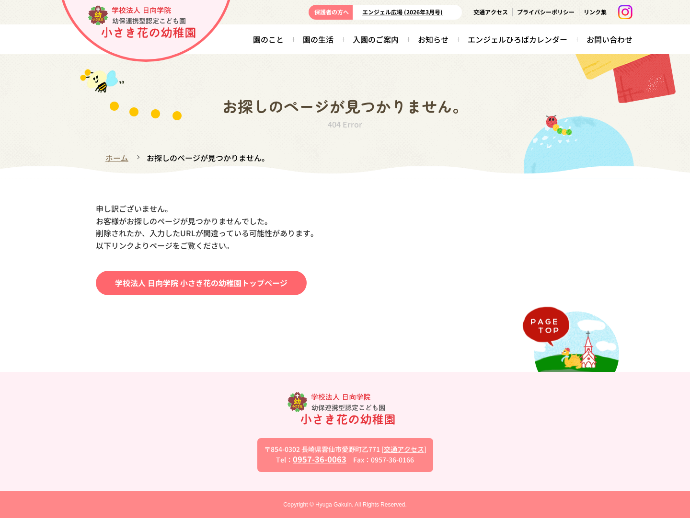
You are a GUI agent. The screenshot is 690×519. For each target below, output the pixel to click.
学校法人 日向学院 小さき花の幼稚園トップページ (201, 282)
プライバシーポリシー (546, 12)
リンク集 (595, 12)
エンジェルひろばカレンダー (517, 39)
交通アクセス (490, 12)
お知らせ (433, 39)
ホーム (116, 157)
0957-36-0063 (319, 459)
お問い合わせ (609, 39)
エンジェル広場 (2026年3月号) (402, 12)
